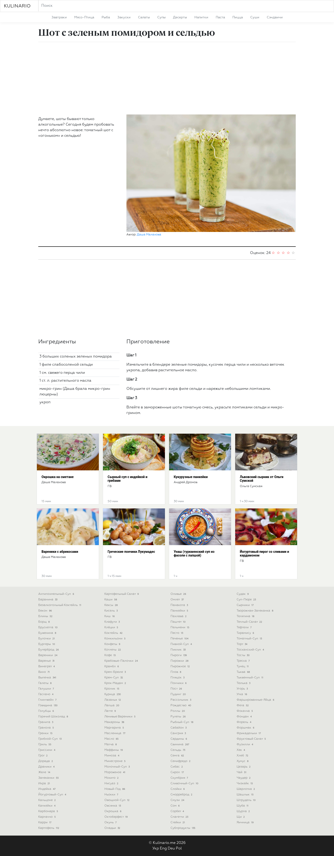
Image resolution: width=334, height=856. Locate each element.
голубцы (46, 711)
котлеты (113, 649)
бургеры (47, 644)
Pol (179, 848)
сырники (245, 605)
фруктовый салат (252, 738)
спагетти (179, 816)
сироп (177, 772)
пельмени (180, 627)
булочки (47, 638)
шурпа (244, 811)
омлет (177, 599)
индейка (47, 789)
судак (243, 594)
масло (111, 738)
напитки (201, 17)
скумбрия (179, 777)
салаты (144, 17)
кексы (111, 605)
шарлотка (246, 789)
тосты (243, 655)
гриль (45, 744)
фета (243, 705)
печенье (179, 638)
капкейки (47, 805)
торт (242, 644)
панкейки (179, 610)
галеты (45, 683)
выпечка (47, 677)
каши (111, 599)
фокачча (245, 711)
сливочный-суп (184, 783)
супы (161, 17)
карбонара (48, 811)
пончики (178, 683)
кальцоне (47, 800)
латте (110, 711)
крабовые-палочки (121, 660)
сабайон (178, 727)
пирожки (179, 660)
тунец (243, 666)
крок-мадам (115, 683)
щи (241, 816)
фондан (245, 716)
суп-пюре (247, 599)
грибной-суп (50, 738)
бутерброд (49, 649)
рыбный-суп (182, 722)
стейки (178, 822)
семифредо (180, 761)
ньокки (111, 794)
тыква (244, 672)
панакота (179, 605)
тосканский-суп (251, 649)
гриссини (47, 750)
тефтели (244, 627)
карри (45, 822)
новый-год (115, 789)
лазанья (113, 699)
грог (43, 755)
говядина (48, 705)
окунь (110, 822)
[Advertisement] (167, 78)
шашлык (245, 794)
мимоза (112, 755)
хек (241, 750)
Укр (155, 848)
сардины (179, 738)
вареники (48, 655)
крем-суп (114, 677)
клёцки (111, 627)
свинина (180, 744)
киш (110, 616)
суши (254, 17)
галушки (46, 688)
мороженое (115, 772)
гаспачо (46, 694)
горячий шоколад (53, 716)
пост (176, 688)
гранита (46, 722)
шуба (243, 805)
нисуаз (111, 783)
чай (242, 772)
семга (177, 755)
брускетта (48, 627)
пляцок (177, 677)
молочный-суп (117, 766)
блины (45, 616)
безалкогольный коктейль (60, 605)
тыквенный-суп (250, 677)
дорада (46, 761)
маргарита (114, 727)
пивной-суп (181, 644)
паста (220, 17)
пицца (237, 17)
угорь (243, 688)
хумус (243, 761)
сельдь (178, 750)
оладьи (112, 828)
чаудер (244, 777)
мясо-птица (84, 17)
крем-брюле (115, 672)
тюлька (244, 683)
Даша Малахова (149, 234)
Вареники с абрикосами (60, 551)
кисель (111, 610)
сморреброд (181, 794)
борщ (44, 621)
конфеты (112, 644)
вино (44, 672)
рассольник (181, 699)
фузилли (245, 744)
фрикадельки (249, 733)
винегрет (47, 666)
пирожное (180, 666)
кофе (110, 655)
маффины (114, 750)
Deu (171, 848)
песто (177, 633)
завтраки (59, 17)
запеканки (49, 777)
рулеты (178, 716)
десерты (180, 17)
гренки (45, 733)
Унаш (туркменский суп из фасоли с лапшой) (194, 553)
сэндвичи (275, 17)
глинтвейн (47, 699)
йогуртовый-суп (52, 794)
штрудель (247, 800)
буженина (47, 633)
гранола (46, 727)
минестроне (115, 761)
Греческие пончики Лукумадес (131, 551)
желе (44, 772)
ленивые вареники (120, 716)
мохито (111, 777)
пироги (179, 655)
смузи (177, 800)
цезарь (244, 766)
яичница (245, 822)
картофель (49, 828)
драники (46, 766)
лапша (112, 705)
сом (175, 805)
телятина (246, 616)
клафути (112, 621)
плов (176, 672)
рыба (106, 17)
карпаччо (47, 816)
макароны (114, 722)
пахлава (178, 616)
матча (111, 744)
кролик (112, 688)
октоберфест (116, 816)
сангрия (178, 733)
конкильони (115, 638)
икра (44, 783)
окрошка (113, 811)
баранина (48, 599)
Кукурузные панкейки (191, 477)
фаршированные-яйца (256, 699)
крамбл (112, 666)
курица (113, 694)
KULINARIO (17, 6)
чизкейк (245, 783)
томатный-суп (250, 638)
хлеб (243, 755)
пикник (178, 649)
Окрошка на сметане (58, 477)
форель (244, 722)
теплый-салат (250, 621)
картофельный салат (122, 594)
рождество (181, 705)
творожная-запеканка (255, 610)
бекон (45, 610)
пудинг (178, 694)
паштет (178, 621)
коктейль (113, 633)
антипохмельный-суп (56, 594)
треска (243, 660)
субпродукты (183, 828)
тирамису (246, 633)
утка (242, 694)
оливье (178, 594)
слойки (178, 789)
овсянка (113, 805)
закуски (124, 17)
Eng (163, 848)
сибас (177, 766)
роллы (178, 711)
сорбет (177, 811)
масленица (115, 733)
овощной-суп (117, 800)
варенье (46, 660)
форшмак (246, 727)
